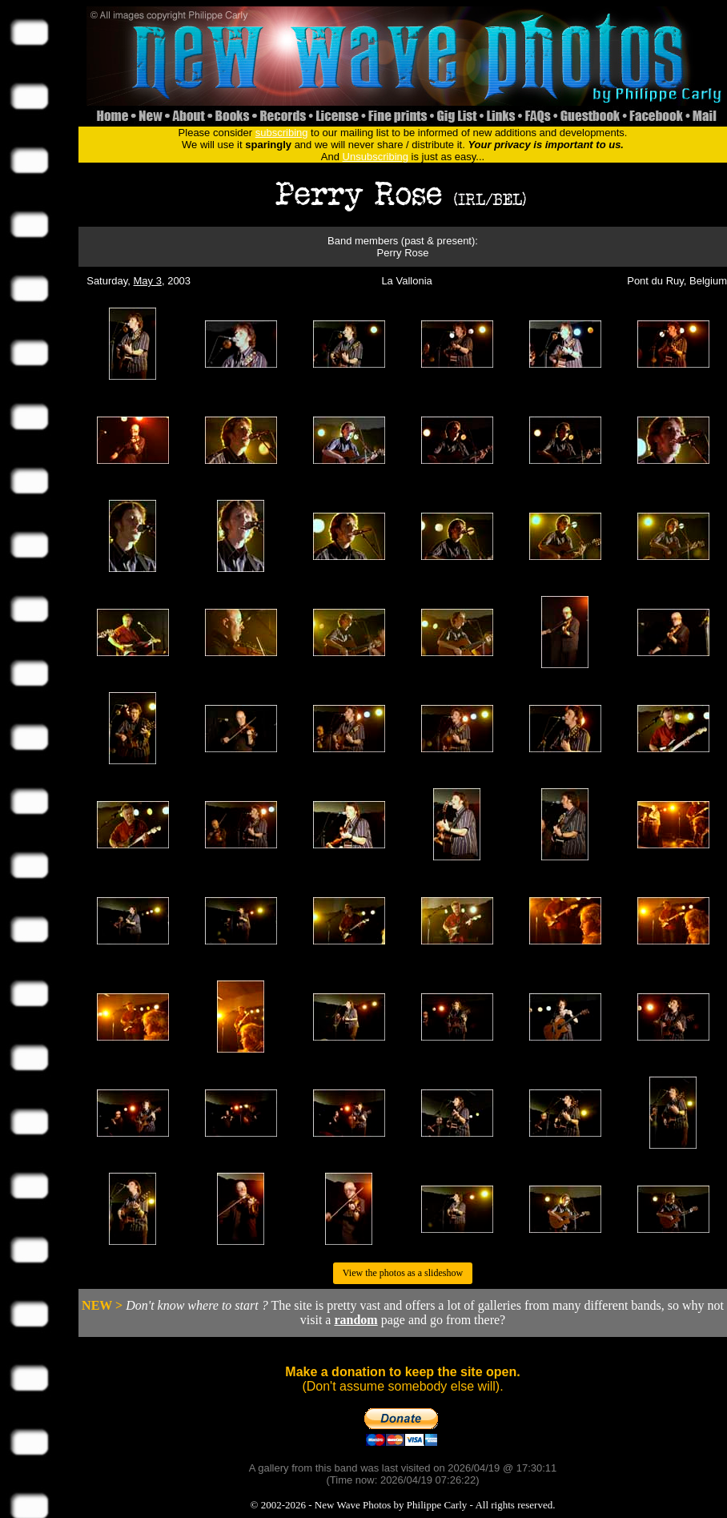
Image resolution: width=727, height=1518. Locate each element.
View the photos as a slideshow (403, 1272)
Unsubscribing (375, 157)
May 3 (148, 281)
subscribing (281, 133)
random (355, 1320)
